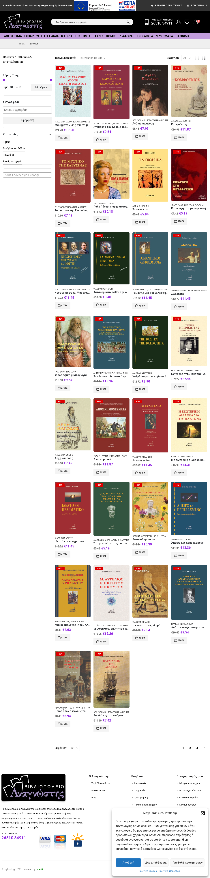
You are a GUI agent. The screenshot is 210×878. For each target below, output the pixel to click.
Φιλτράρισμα (41, 87)
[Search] (128, 22)
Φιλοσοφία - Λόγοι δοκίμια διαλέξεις (72, 122)
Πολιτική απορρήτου (169, 871)
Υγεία (163, 536)
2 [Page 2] (190, 748)
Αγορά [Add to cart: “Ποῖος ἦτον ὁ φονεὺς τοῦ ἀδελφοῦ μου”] (64, 724)
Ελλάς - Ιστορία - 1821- (123, 124)
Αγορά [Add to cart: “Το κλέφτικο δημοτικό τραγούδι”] (103, 389)
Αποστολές (140, 783)
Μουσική (175, 371)
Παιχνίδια (182, 36)
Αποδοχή (128, 862)
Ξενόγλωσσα (144, 36)
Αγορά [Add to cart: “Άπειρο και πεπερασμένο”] (181, 555)
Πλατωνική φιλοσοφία (65, 372)
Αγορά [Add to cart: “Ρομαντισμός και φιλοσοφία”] (142, 306)
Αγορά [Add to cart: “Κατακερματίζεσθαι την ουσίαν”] (103, 305)
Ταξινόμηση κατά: (65, 57)
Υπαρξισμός (177, 205)
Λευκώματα (164, 36)
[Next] (204, 748)
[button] (203, 813)
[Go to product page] (73, 91)
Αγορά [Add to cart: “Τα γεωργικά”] (142, 222)
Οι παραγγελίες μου (190, 790)
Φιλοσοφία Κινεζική (181, 121)
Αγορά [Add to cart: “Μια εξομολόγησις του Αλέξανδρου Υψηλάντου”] (64, 637)
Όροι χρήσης (141, 797)
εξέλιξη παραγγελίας (166, 5)
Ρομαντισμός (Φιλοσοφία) (145, 290)
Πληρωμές (139, 790)
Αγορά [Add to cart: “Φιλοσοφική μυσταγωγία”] (64, 388)
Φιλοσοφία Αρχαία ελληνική (125, 626)
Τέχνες (98, 36)
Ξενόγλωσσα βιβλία (14, 148)
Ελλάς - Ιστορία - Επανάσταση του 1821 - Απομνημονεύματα (122, 456)
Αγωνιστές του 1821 (102, 124)
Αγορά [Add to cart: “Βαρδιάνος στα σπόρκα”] (103, 728)
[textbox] (28, 110)
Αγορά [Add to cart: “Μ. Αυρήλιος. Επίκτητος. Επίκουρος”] (103, 641)
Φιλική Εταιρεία (77, 622)
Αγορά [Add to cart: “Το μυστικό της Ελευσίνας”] (64, 223)
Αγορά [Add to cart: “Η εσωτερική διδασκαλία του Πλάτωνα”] (181, 472)
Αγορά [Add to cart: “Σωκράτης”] (181, 306)
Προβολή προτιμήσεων (187, 862)
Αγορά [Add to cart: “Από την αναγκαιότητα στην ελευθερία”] (181, 640)
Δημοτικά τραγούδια (103, 373)
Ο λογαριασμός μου (189, 783)
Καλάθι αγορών (187, 804)
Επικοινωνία (196, 5)
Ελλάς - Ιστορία (62, 622)
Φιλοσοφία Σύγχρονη (194, 205)
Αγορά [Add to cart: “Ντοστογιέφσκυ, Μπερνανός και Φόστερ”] (64, 305)
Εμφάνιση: (173, 57)
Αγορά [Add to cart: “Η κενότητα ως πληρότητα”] (142, 638)
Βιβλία (6, 142)
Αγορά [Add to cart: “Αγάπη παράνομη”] (142, 136)
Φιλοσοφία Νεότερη (142, 373)
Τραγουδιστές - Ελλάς (103, 203)
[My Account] (179, 22)
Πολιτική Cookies (148, 871)
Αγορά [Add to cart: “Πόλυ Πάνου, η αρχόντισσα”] (103, 219)
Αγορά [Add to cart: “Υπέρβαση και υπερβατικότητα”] (142, 389)
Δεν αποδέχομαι (156, 862)
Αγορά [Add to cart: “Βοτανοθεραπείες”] (142, 552)
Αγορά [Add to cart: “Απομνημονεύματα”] (103, 472)
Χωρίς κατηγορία (12, 161)
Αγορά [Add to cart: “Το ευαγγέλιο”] (142, 473)
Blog (93, 797)
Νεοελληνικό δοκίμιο (125, 373)
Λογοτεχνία (13, 36)
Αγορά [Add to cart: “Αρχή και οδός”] (64, 471)
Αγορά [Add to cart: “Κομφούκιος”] (181, 137)
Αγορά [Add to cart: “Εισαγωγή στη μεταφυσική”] (181, 221)
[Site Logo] (23, 22)
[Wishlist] (187, 22)
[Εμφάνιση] (186, 58)
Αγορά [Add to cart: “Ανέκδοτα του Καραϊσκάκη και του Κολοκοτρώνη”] (103, 140)
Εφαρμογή (27, 120)
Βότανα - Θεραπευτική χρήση (146, 536)
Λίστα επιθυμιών (188, 797)
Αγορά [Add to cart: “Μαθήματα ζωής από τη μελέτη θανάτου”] (64, 138)
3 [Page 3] (197, 748)
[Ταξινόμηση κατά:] (92, 58)
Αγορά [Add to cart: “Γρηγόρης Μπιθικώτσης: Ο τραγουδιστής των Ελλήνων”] (181, 386)
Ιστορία (66, 36)
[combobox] (27, 175)
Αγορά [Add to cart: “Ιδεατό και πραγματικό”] (64, 554)
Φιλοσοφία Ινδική (141, 622)
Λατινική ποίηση (140, 206)
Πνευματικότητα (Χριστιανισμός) (71, 207)
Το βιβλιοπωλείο (100, 783)
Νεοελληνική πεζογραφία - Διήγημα (150, 120)
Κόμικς (111, 36)
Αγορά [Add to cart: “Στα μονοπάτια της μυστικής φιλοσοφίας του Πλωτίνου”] (103, 556)
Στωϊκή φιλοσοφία (102, 626)
